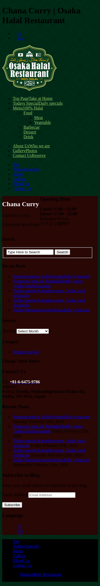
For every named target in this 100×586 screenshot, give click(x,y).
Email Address (15, 495)
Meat (38, 117)
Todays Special (38, 103)
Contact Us (29, 155)
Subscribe (12, 505)
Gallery (25, 150)
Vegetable (42, 122)
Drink (28, 137)
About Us (31, 146)
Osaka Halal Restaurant (41, 574)
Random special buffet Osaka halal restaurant (51, 276)
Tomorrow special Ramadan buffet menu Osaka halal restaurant (48, 283)
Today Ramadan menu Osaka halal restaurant (51, 310)
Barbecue (31, 127)
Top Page (33, 98)
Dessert (29, 132)
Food (27, 113)
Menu (28, 108)
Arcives (8, 331)
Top (16, 164)
